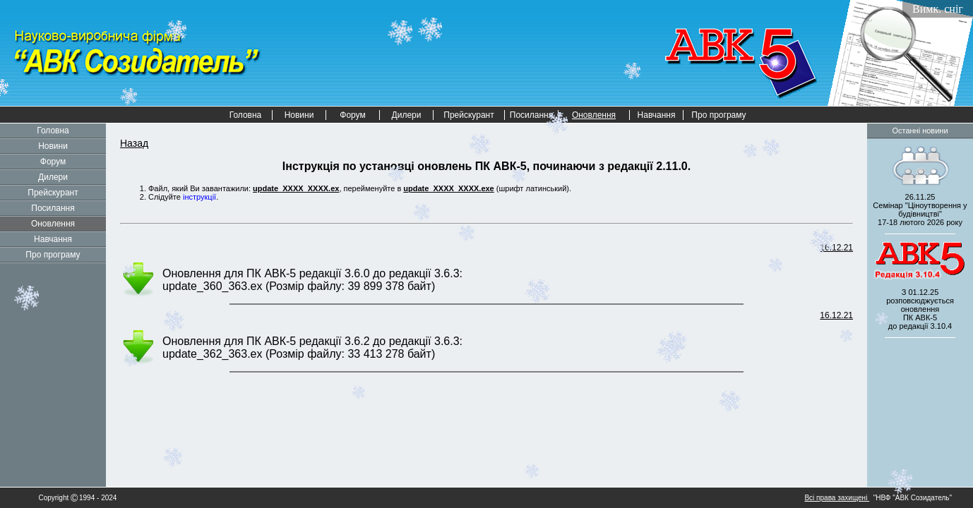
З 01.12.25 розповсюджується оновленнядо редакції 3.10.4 (920, 309)
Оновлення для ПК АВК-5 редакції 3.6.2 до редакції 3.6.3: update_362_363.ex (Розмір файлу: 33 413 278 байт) (312, 347)
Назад (134, 143)
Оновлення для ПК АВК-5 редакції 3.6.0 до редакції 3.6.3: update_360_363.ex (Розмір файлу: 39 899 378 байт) (312, 279)
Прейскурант (468, 115)
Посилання (531, 115)
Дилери (407, 115)
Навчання (657, 115)
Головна (245, 115)
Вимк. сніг (937, 9)
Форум (352, 115)
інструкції (199, 197)
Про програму (718, 115)
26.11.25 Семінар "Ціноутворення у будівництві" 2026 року (920, 209)
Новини (299, 115)
